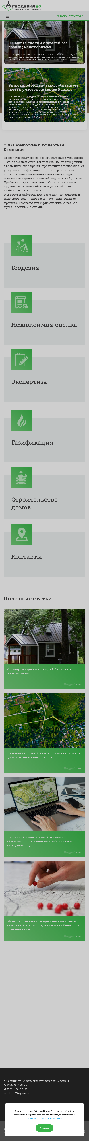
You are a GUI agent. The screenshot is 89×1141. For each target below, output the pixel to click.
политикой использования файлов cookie (44, 1118)
